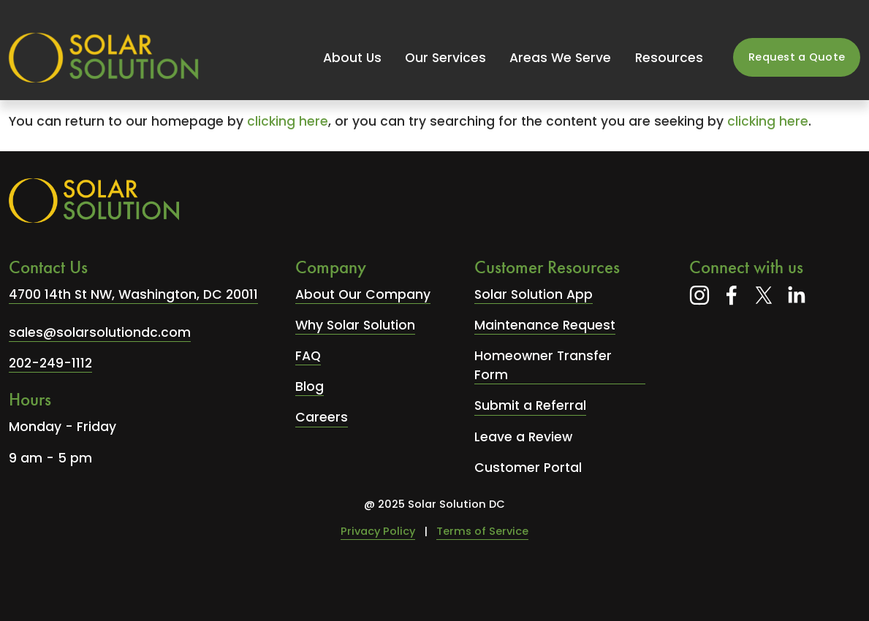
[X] (764, 295)
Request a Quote (796, 57)
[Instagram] (699, 295)
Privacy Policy (378, 531)
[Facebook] (731, 295)
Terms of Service (482, 531)
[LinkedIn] (796, 295)
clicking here (287, 121)
